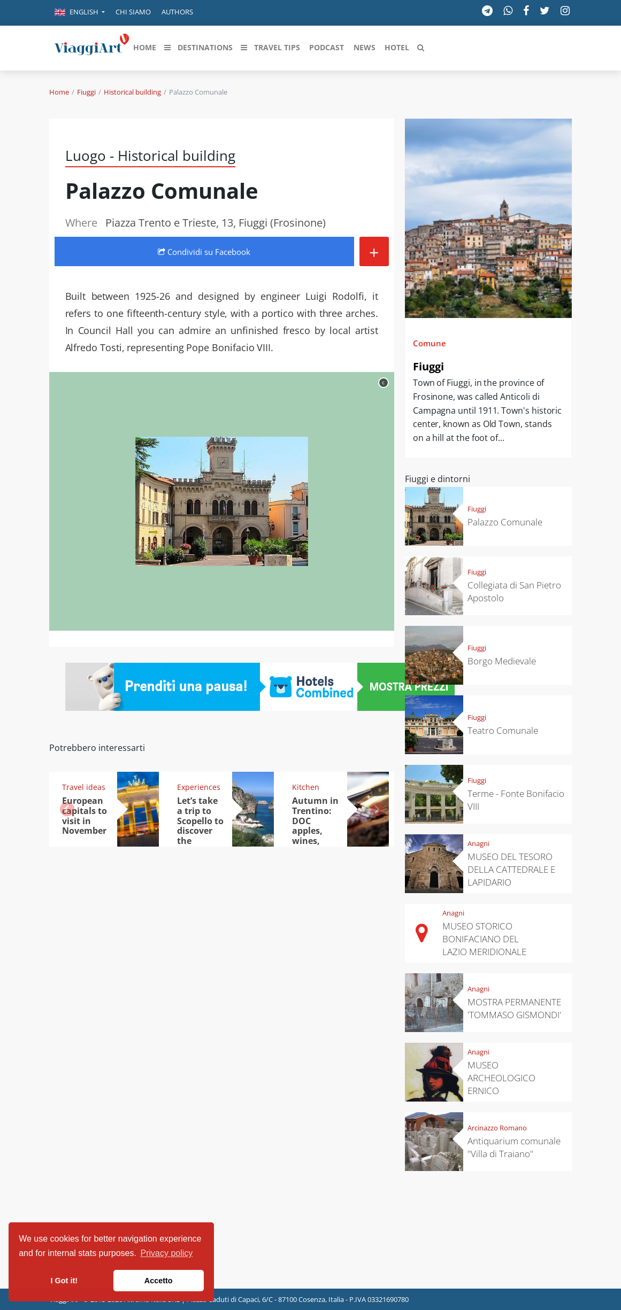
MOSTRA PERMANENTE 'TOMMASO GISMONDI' (514, 1008)
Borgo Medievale (501, 661)
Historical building (132, 92)
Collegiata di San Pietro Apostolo (514, 591)
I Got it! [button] (64, 1280)
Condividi (204, 251)
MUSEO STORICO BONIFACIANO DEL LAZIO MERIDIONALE (484, 939)
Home (59, 92)
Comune (429, 343)
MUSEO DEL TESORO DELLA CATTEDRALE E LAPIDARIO (511, 869)
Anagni (478, 843)
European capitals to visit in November (84, 816)
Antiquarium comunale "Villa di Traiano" (514, 1147)
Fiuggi (86, 92)
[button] (79, 12)
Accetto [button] (158, 1280)
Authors (177, 12)
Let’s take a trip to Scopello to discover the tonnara (200, 826)
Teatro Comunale (502, 730)
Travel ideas (83, 787)
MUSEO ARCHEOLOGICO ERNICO (501, 1078)
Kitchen (305, 787)
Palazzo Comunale (504, 522)
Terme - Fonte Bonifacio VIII (515, 799)
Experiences (198, 787)
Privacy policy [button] (167, 1253)
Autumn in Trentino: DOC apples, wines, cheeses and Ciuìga (315, 831)
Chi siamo (133, 12)
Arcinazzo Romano (497, 1128)
